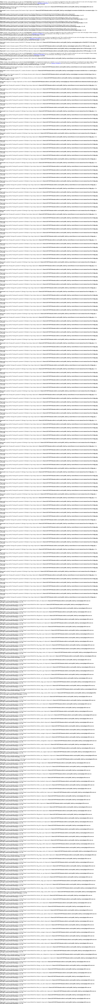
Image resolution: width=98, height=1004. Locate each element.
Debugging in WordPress (42, 3)
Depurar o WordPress (56, 63)
